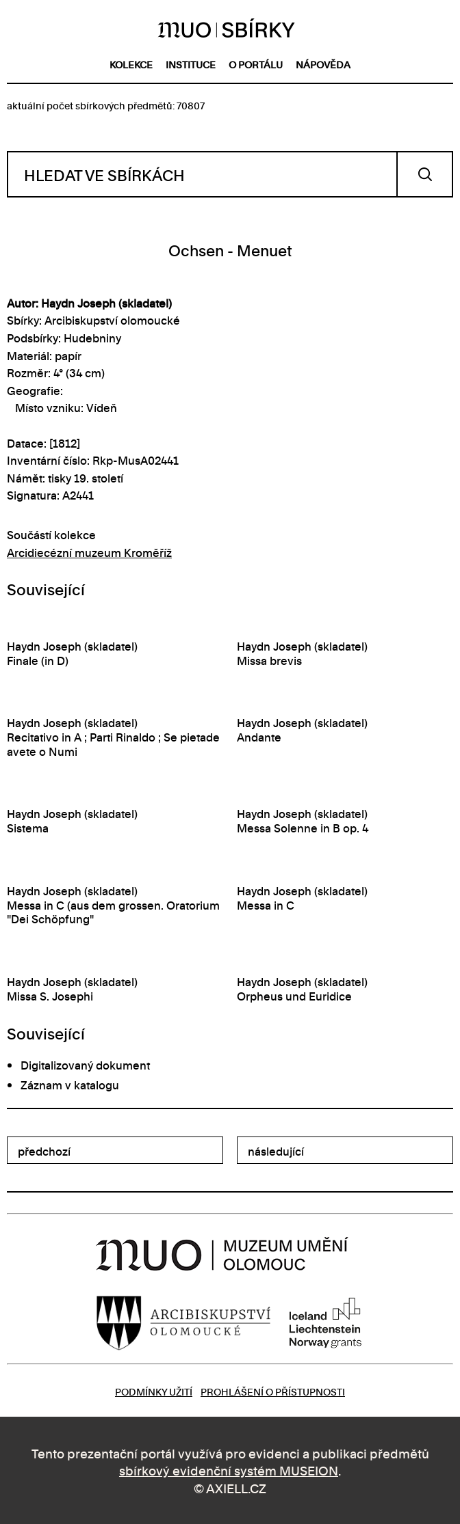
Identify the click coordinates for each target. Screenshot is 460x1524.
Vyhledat (424, 174)
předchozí (44, 1150)
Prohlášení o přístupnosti (273, 1391)
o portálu (256, 63)
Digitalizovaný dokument (85, 1064)
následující (276, 1150)
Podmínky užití (153, 1391)
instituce (191, 63)
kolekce (131, 63)
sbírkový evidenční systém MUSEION (228, 1469)
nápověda (323, 63)
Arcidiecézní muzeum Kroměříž (89, 552)
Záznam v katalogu (70, 1084)
